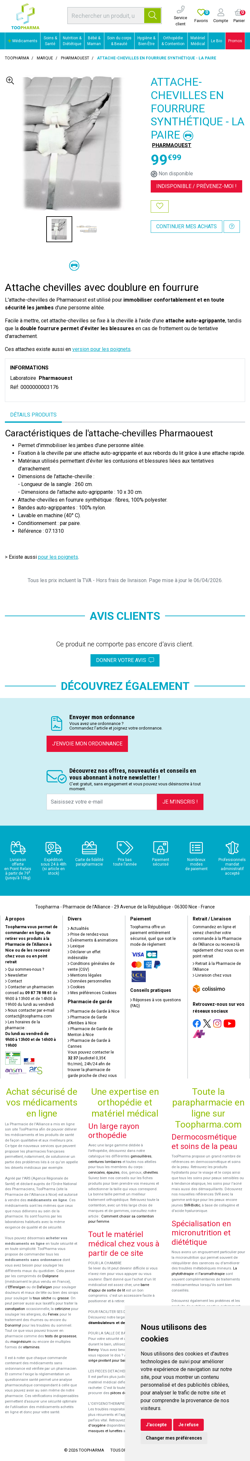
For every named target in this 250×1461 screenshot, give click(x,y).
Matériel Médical (197, 41)
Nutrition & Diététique (72, 41)
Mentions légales (85, 975)
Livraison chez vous (212, 975)
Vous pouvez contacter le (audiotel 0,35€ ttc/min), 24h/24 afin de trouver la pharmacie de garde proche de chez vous (92, 1064)
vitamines (31, 1347)
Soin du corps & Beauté (119, 41)
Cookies (76, 987)
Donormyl (13, 1325)
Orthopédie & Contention (173, 41)
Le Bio (216, 41)
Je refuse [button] (188, 1424)
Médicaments (22, 41)
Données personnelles (89, 981)
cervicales (96, 1172)
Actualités (78, 928)
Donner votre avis (125, 660)
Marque (45, 58)
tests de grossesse (60, 1336)
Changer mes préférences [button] (174, 1438)
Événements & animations (93, 940)
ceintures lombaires (104, 1162)
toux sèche (42, 1298)
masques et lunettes (105, 1431)
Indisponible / (196, 186)
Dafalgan (44, 1287)
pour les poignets (58, 557)
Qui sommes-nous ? (24, 969)
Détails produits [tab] (33, 415)
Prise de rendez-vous (88, 934)
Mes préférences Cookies (92, 993)
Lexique (76, 946)
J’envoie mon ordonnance (87, 744)
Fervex (53, 1314)
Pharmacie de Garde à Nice (93, 1011)
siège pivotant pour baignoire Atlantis (119, 1360)
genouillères (141, 1156)
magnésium (20, 1342)
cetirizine (62, 1309)
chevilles (150, 1172)
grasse (63, 1298)
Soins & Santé (50, 41)
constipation (15, 1309)
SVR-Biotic (192, 1205)
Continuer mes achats (186, 226)
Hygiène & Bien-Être (146, 41)
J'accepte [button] (156, 1424)
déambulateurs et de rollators (114, 1323)
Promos (235, 41)
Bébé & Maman (94, 41)
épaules (112, 1172)
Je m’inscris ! (180, 802)
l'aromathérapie (212, 1274)
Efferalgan (16, 1287)
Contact (13, 981)
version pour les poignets (101, 349)
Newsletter (16, 975)
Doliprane (50, 1276)
